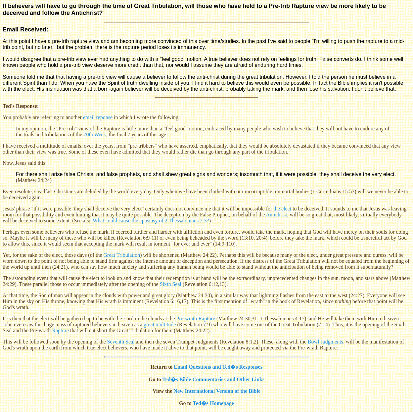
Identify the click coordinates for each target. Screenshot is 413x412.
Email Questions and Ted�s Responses (218, 367)
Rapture (60, 330)
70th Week (94, 134)
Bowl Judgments (325, 341)
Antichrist (276, 214)
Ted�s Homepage (213, 403)
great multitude (160, 324)
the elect (282, 208)
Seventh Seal (121, 341)
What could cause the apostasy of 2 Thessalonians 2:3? (151, 220)
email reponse (98, 117)
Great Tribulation (122, 255)
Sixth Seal (170, 284)
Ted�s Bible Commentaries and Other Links (213, 379)
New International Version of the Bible (216, 391)
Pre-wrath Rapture (195, 318)
